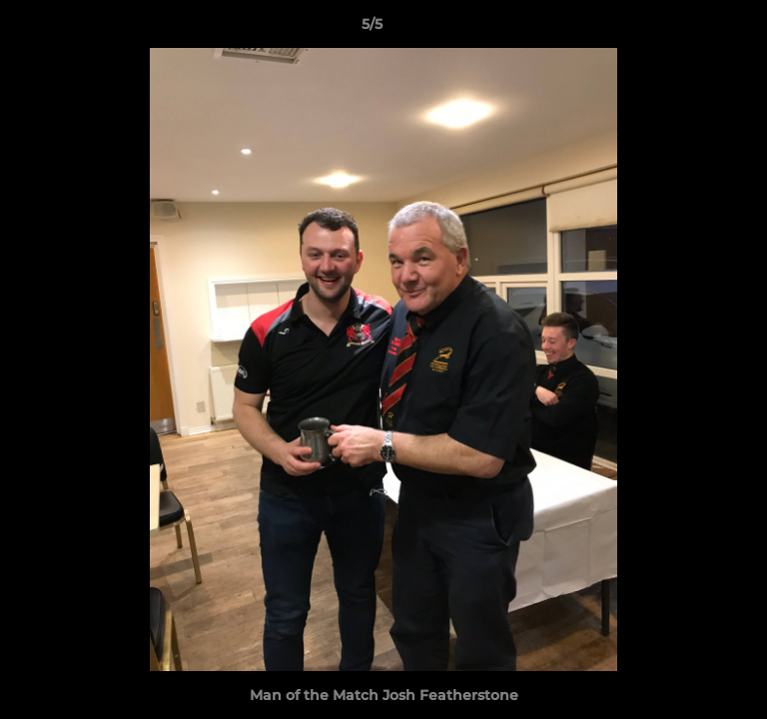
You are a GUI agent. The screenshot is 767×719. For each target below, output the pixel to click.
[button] (695, 29)
